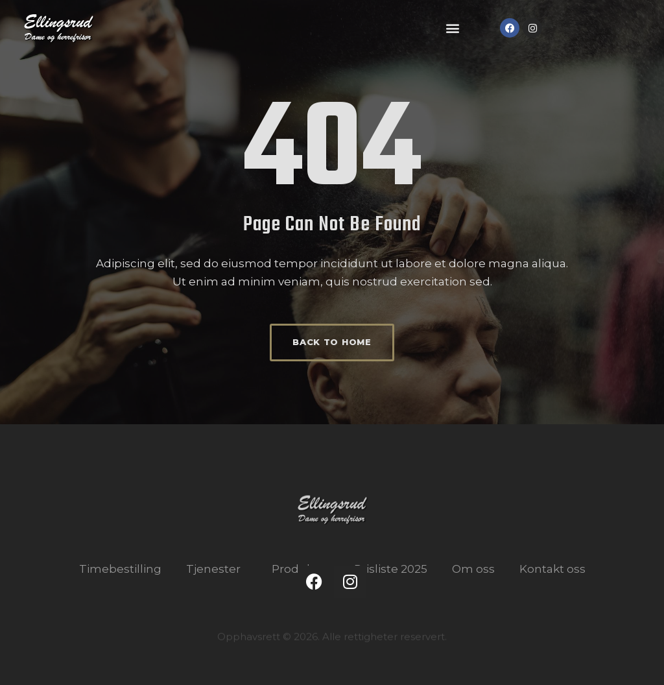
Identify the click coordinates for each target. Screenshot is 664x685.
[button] (453, 28)
